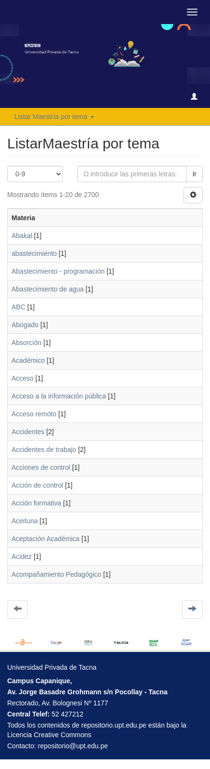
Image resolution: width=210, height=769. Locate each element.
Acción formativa (36, 503)
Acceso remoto (34, 414)
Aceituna (24, 521)
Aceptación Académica (46, 539)
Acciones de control (41, 467)
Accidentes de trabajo (44, 449)
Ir (194, 174)
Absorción (26, 342)
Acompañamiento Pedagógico (56, 574)
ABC (18, 307)
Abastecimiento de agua (48, 289)
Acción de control (37, 485)
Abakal (22, 235)
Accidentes (28, 432)
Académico (28, 360)
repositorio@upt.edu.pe (73, 746)
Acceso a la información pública (59, 396)
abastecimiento (34, 253)
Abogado (25, 325)
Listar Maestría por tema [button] (54, 116)
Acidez (22, 556)
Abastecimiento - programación (58, 271)
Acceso (23, 378)
